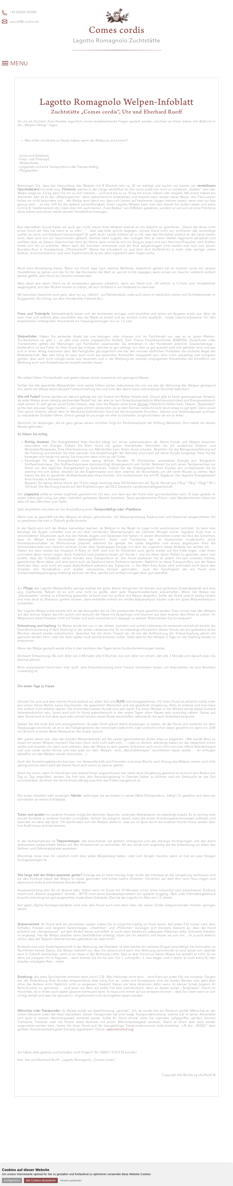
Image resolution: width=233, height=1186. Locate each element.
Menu (15, 64)
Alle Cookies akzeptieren (41, 1180)
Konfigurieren (12, 1180)
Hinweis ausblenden (70, 1180)
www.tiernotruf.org (120, 1029)
